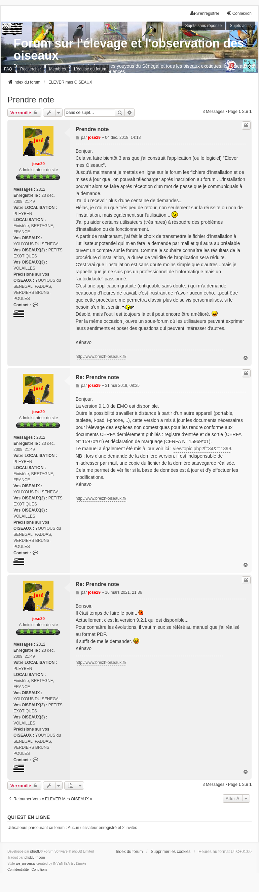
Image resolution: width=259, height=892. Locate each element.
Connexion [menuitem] (239, 13)
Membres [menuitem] (57, 69)
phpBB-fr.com (35, 857)
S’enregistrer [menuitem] (204, 13)
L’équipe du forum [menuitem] (90, 69)
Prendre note (30, 99)
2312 (40, 189)
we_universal (25, 863)
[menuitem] (18, 870)
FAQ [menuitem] (8, 69)
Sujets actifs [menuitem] (241, 25)
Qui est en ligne (28, 817)
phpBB (35, 851)
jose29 (38, 163)
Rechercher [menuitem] (30, 69)
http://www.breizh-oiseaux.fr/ (101, 356)
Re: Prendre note (97, 377)
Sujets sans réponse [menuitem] (203, 25)
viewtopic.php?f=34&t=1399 (202, 448)
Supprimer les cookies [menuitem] (170, 851)
